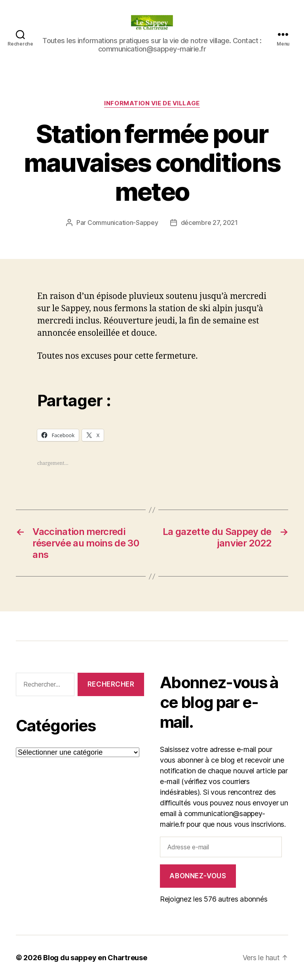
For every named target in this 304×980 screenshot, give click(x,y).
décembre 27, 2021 (209, 222)
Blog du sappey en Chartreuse (95, 957)
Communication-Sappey (122, 222)
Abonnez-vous (197, 876)
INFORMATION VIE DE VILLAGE (152, 103)
